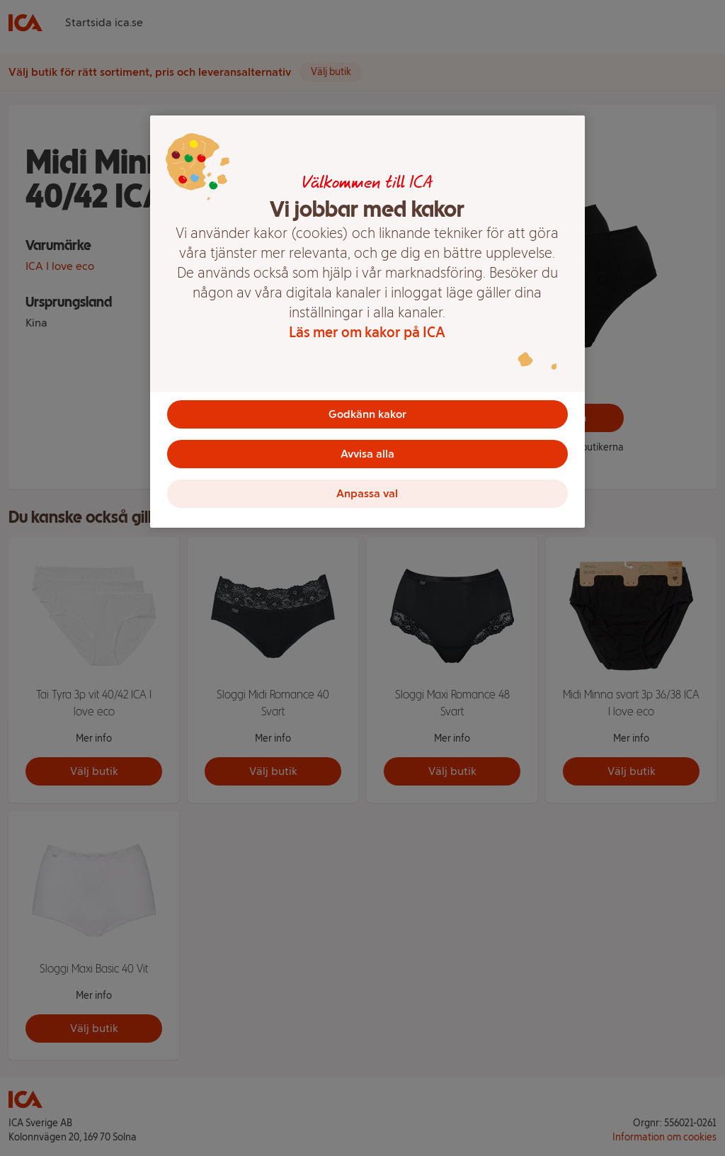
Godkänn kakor (367, 414)
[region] (367, 321)
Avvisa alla (367, 453)
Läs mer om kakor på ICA (367, 332)
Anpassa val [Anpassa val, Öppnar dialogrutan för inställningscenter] (367, 493)
